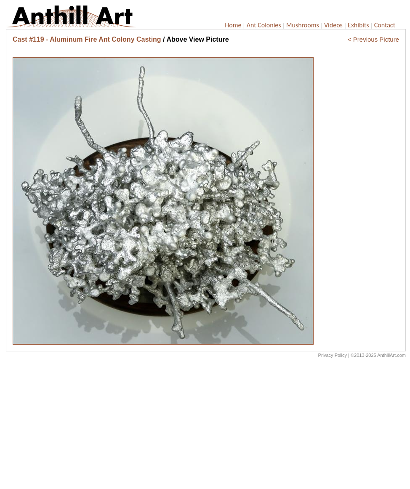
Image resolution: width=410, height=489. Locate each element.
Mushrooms (302, 25)
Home (233, 25)
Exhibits (358, 25)
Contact (384, 25)
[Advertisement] (206, 425)
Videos (333, 25)
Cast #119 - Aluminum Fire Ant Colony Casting (87, 39)
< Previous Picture (373, 39)
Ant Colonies (264, 25)
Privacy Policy (332, 355)
